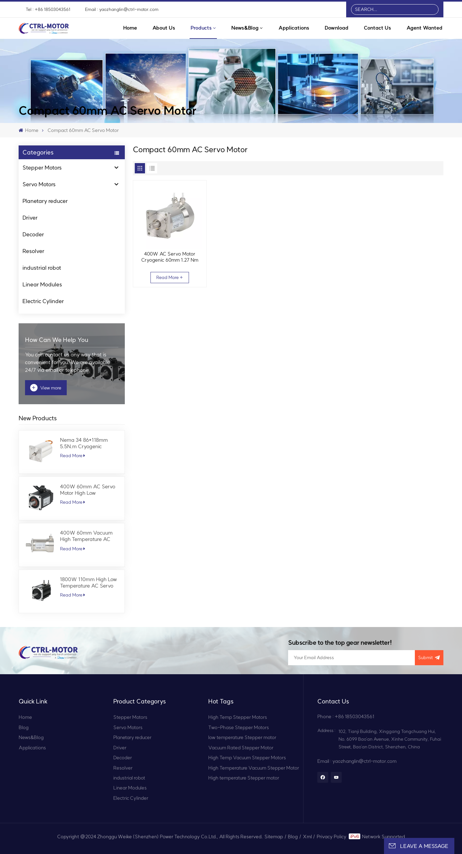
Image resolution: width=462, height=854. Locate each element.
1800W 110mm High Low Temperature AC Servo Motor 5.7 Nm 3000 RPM (89, 582)
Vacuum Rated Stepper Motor (240, 748)
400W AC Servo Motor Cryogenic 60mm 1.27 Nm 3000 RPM (169, 257)
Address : (326, 730)
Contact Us (377, 28)
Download (336, 28)
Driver (30, 217)
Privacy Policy (331, 836)
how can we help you (56, 340)
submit (429, 657)
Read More (72, 455)
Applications (293, 28)
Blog (24, 727)
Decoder (33, 234)
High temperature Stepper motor (243, 778)
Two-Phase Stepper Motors (238, 727)
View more (46, 387)
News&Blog (245, 28)
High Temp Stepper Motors (237, 717)
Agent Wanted (424, 28)
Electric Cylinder (43, 301)
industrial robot (41, 267)
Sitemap (273, 836)
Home (130, 28)
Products (201, 28)
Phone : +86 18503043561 (345, 716)
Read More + (169, 277)
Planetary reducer (45, 200)
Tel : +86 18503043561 (48, 9)
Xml (307, 836)
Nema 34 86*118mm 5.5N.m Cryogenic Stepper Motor (84, 443)
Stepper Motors (42, 167)
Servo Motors (39, 184)
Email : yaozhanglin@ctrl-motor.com (121, 9)
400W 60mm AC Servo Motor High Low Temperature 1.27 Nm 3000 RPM (87, 489)
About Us (163, 28)
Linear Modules (42, 284)
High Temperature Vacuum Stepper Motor (253, 768)
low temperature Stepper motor (242, 737)
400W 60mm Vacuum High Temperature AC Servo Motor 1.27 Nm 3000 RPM (86, 535)
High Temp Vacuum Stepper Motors (247, 757)
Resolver (33, 251)
